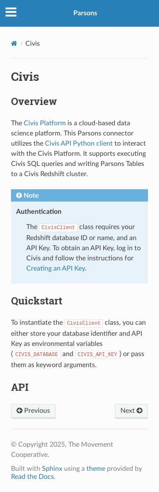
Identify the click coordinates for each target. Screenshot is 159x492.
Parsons (85, 13)
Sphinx (52, 468)
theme (95, 468)
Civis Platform (45, 123)
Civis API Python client (79, 143)
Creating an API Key (55, 268)
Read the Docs (32, 476)
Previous (33, 410)
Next (131, 410)
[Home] (14, 43)
